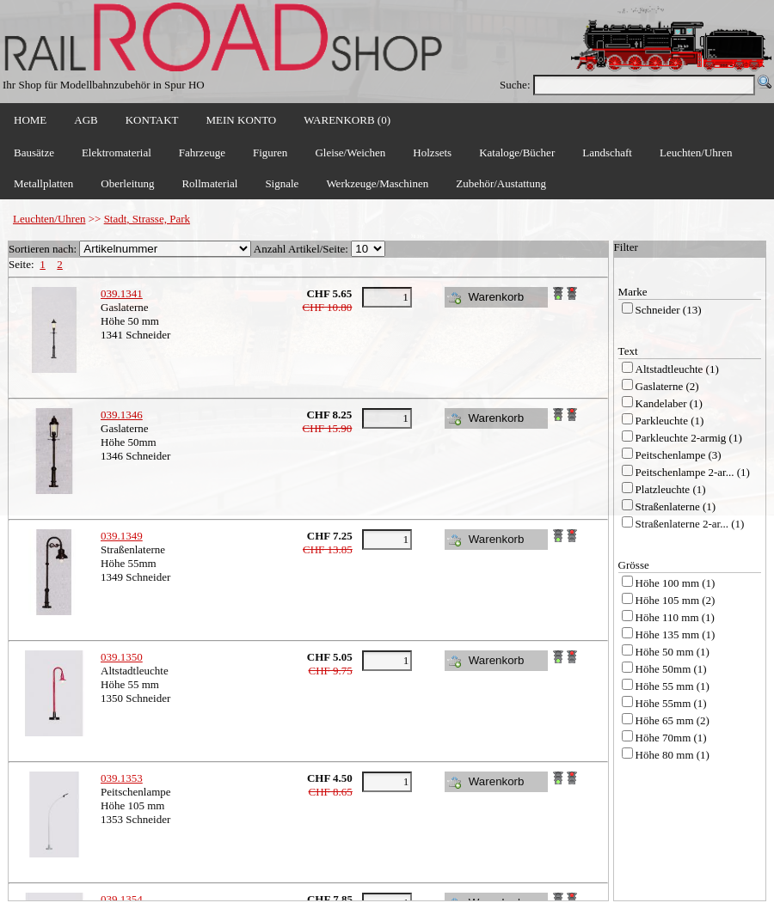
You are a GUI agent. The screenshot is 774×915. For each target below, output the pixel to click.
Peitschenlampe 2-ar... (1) (693, 472)
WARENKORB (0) (347, 119)
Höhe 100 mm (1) (676, 582)
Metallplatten (43, 183)
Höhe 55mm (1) (671, 703)
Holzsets (432, 152)
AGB (85, 119)
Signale (281, 183)
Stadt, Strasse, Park (147, 218)
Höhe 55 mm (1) (673, 686)
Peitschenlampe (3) (679, 454)
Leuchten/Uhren (49, 218)
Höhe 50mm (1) (671, 668)
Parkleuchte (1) (670, 420)
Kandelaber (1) (669, 403)
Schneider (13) (669, 309)
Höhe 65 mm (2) (673, 720)
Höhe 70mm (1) (671, 737)
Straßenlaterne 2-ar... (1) (690, 523)
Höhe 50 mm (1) (673, 651)
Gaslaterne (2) (667, 386)
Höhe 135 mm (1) (676, 634)
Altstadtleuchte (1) (677, 369)
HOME (30, 119)
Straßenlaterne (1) (676, 506)
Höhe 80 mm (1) (673, 754)
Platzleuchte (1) (671, 489)
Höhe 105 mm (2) (676, 600)
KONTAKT (152, 119)
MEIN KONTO (241, 119)
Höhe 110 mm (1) (675, 617)
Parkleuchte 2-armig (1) (689, 437)
